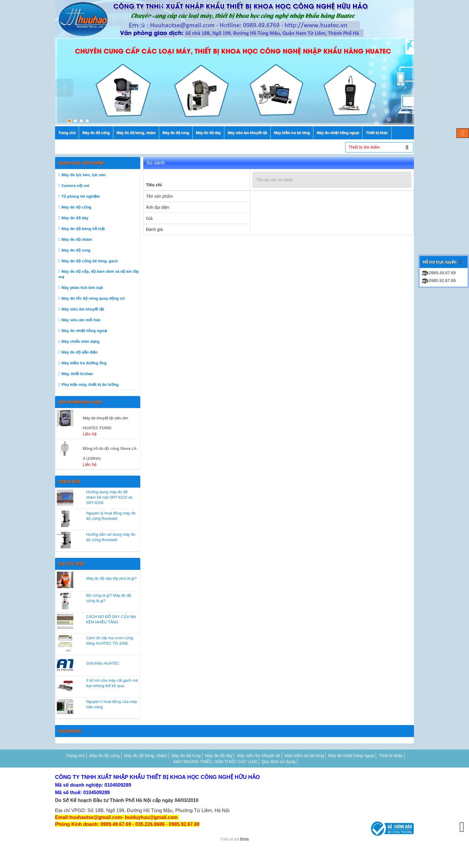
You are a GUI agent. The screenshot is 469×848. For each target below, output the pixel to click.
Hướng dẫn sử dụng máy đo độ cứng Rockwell (110, 537)
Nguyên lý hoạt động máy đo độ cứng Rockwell (111, 516)
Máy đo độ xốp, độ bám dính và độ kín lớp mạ (98, 274)
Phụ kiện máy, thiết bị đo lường (89, 384)
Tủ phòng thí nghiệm (80, 196)
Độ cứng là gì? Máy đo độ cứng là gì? (108, 598)
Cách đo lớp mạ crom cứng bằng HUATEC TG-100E (109, 640)
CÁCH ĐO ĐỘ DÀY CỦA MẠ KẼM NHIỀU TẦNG (111, 619)
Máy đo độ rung (75, 250)
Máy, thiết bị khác (77, 374)
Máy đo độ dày (74, 218)
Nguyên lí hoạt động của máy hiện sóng (111, 704)
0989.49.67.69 (438, 272)
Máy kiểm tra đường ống (83, 363)
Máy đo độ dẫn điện (79, 352)
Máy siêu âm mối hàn (80, 320)
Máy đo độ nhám (76, 239)
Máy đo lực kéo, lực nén (83, 175)
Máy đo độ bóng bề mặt (83, 228)
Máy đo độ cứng (76, 207)
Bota (244, 839)
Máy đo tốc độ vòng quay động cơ (92, 298)
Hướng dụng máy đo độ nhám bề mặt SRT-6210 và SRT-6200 (109, 497)
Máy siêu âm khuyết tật (82, 309)
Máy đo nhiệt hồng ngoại (84, 330)
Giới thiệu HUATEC (103, 663)
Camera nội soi (75, 185)
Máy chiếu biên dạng (80, 341)
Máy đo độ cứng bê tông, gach (89, 261)
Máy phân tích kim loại (82, 287)
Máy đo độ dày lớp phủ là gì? (111, 578)
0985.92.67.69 (438, 280)
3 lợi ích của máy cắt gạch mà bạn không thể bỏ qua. (112, 683)
